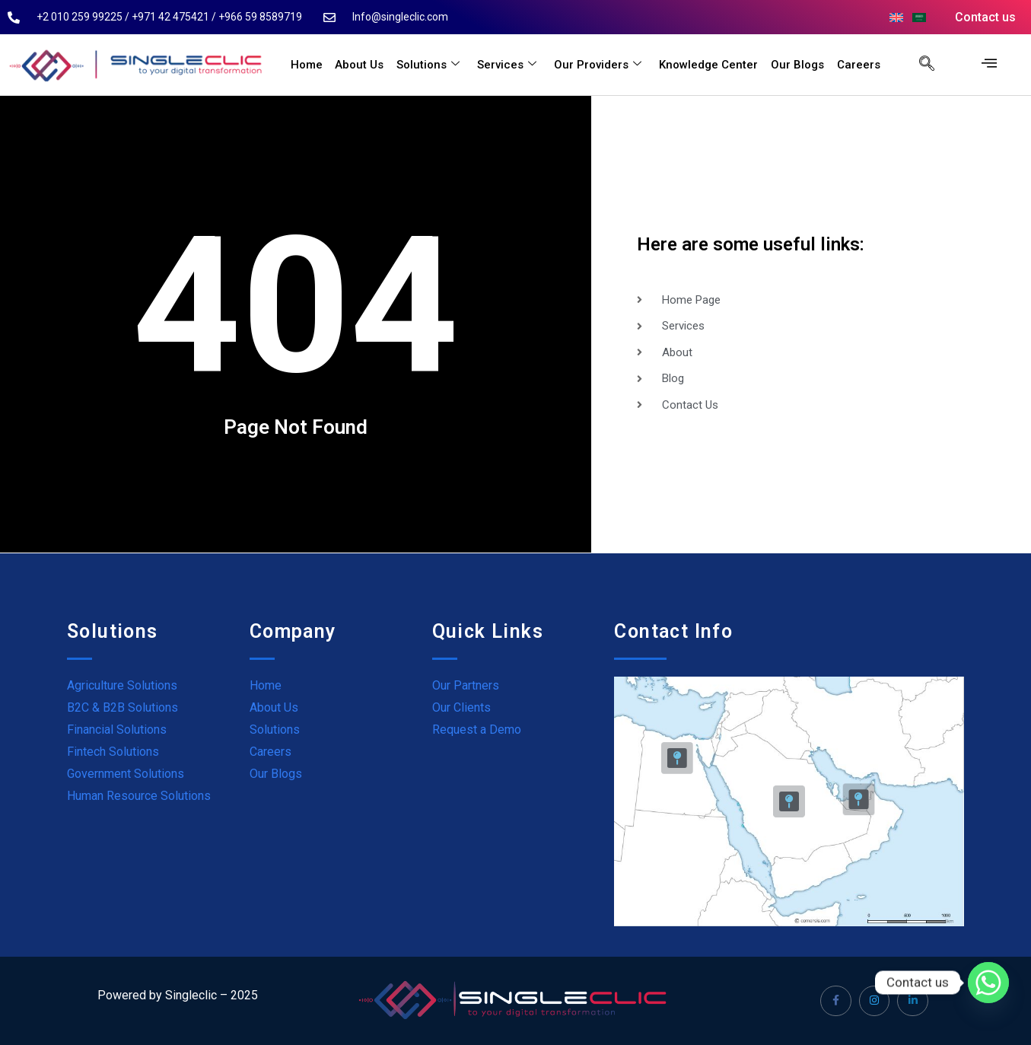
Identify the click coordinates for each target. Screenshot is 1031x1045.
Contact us (985, 17)
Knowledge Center (709, 65)
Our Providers (600, 65)
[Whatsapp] (988, 982)
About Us (363, 65)
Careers (858, 65)
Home (311, 65)
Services (509, 65)
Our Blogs (798, 65)
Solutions (431, 65)
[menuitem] (896, 17)
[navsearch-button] (919, 64)
